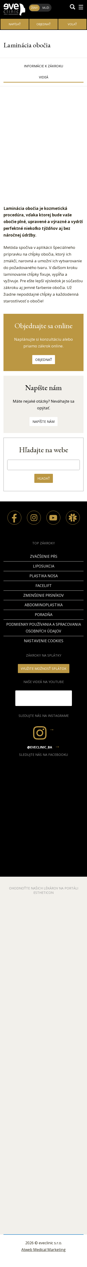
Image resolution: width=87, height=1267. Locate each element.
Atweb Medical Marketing (43, 1249)
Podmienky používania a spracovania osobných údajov (43, 628)
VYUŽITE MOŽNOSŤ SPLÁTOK (43, 668)
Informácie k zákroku (43, 66)
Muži (45, 8)
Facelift (43, 585)
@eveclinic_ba (39, 747)
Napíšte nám (43, 421)
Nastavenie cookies (43, 640)
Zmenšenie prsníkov (43, 595)
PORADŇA (43, 614)
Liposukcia (43, 566)
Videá (43, 77)
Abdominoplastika (44, 604)
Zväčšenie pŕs (43, 556)
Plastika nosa (43, 575)
